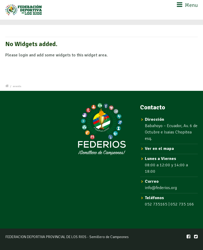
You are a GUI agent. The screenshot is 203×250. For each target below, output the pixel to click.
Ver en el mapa (159, 148)
